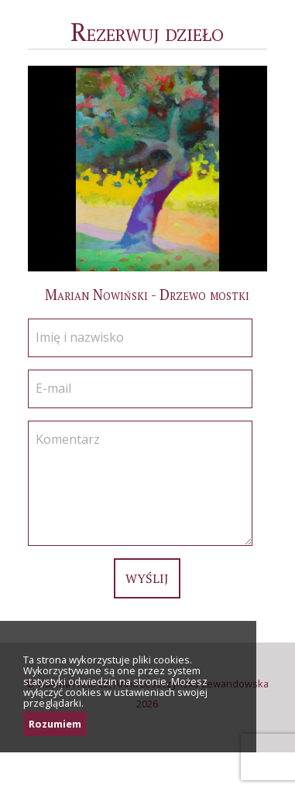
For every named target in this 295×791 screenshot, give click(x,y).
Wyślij (147, 578)
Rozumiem (55, 724)
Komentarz (68, 439)
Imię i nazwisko (80, 337)
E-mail (53, 388)
